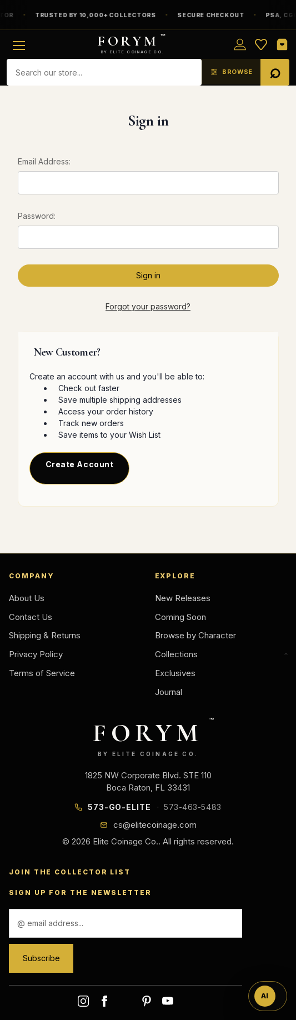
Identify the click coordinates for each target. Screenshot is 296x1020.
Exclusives (175, 673)
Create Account (80, 464)
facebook (104, 1001)
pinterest (146, 1001)
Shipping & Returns (45, 635)
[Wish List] (261, 44)
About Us (26, 598)
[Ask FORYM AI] (267, 996)
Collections (221, 654)
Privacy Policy (36, 654)
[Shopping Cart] (282, 44)
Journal (168, 692)
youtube (167, 1001)
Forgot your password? (148, 306)
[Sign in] (240, 44)
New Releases (182, 598)
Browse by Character (195, 635)
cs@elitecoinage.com (155, 824)
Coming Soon (180, 617)
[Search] (274, 72)
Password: (37, 216)
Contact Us (30, 617)
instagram (83, 1001)
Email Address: (44, 161)
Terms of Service (42, 673)
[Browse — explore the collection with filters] (231, 71)
